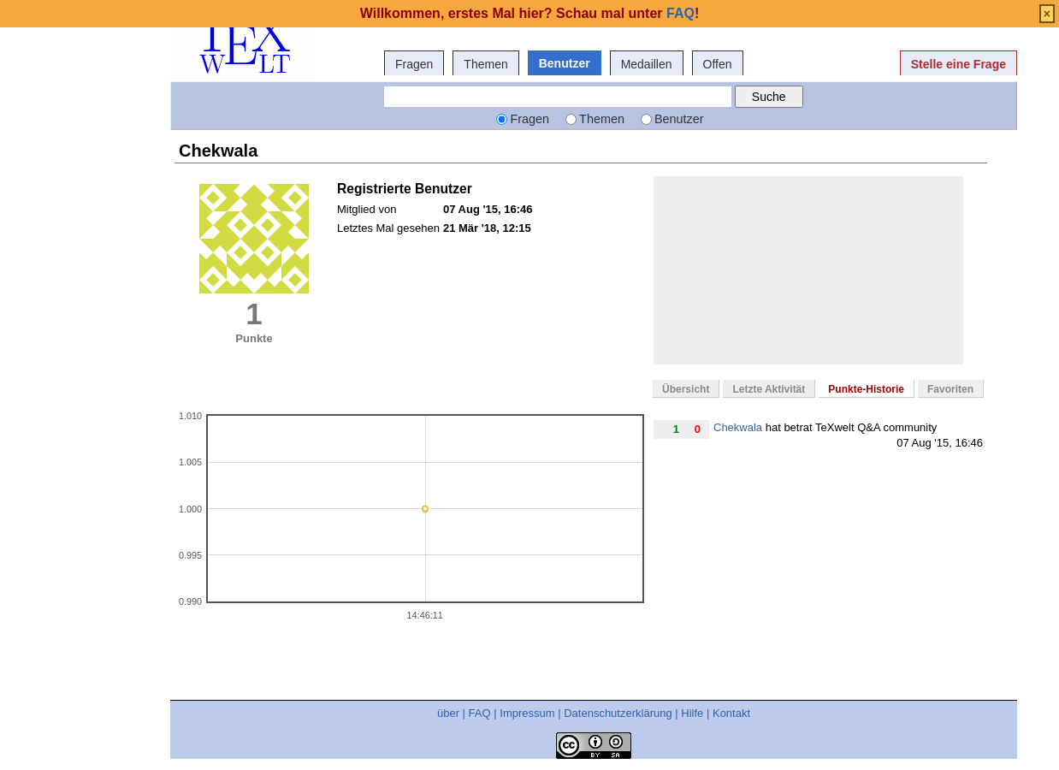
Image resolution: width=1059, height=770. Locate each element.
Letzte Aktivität (768, 389)
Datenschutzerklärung (617, 713)
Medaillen (646, 64)
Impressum (527, 713)
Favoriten (950, 389)
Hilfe (692, 713)
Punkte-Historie (866, 389)
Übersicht (685, 389)
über (448, 713)
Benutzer (564, 63)
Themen (485, 64)
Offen (717, 64)
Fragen (414, 64)
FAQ (480, 713)
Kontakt (731, 713)
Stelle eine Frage (958, 64)
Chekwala (737, 427)
